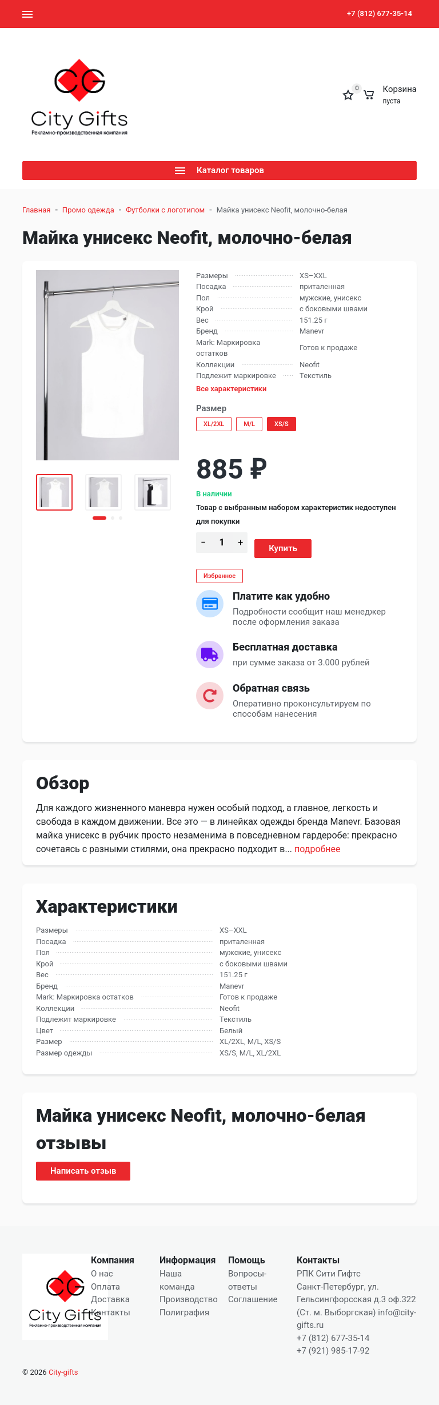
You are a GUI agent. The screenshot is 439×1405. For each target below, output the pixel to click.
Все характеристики (231, 388)
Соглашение (253, 1299)
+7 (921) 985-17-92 (333, 1351)
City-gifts (63, 1372)
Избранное (219, 576)
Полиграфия (184, 1312)
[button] (99, 518)
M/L (249, 424)
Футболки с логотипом (165, 210)
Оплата (105, 1287)
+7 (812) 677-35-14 (379, 13)
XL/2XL (213, 424)
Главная (36, 210)
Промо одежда (88, 210)
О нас (102, 1273)
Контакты (110, 1312)
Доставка (110, 1299)
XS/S (281, 424)
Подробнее (317, 849)
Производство (188, 1299)
